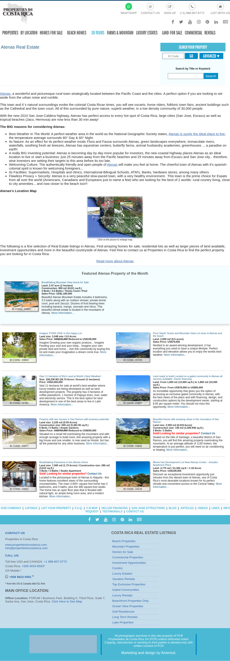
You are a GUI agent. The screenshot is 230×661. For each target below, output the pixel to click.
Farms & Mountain (120, 33)
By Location (29, 33)
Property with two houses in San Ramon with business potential (74, 419)
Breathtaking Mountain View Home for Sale (65, 282)
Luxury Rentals (122, 595)
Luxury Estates (146, 33)
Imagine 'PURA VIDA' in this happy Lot (60, 333)
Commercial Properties (127, 557)
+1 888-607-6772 (55, 561)
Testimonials (112, 511)
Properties (10, 33)
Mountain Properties (125, 546)
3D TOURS (97, 33)
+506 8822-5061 (20, 577)
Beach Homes (76, 33)
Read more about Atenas (115, 261)
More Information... (62, 313)
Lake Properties (123, 622)
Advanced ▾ (211, 56)
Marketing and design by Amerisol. (148, 653)
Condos (117, 568)
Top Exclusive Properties (129, 584)
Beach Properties (124, 541)
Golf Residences (123, 611)
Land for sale (172, 33)
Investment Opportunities (129, 562)
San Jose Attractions (148, 508)
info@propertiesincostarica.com (26, 548)
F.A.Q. (78, 508)
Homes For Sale (51, 33)
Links (216, 508)
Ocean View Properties (127, 606)
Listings (31, 508)
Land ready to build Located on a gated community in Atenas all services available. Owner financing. (187, 377)
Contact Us (208, 433)
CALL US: (12, 555)
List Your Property (56, 508)
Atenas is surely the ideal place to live (196, 134)
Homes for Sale (122, 552)
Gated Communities (125, 589)
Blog (173, 508)
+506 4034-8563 (33, 566)
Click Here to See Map (67, 601)
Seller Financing (115, 508)
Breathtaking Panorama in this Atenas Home (63, 462)
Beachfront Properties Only (130, 600)
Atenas (5, 93)
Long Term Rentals (125, 617)
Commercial (193, 33)
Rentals (209, 33)
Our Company (11, 508)
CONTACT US (15, 533)
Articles (187, 508)
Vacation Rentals (123, 579)
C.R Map (92, 508)
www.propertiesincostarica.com (26, 544)
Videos (203, 508)
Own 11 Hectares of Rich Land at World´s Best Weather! (70, 376)
